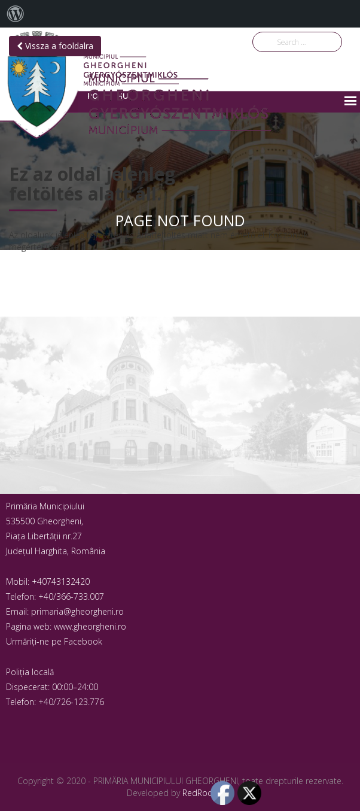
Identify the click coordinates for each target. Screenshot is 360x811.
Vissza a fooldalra (55, 45)
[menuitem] (15, 14)
